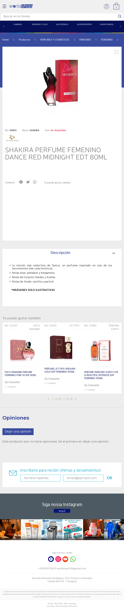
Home (5, 40)
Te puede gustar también (57, 182)
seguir (62, 510)
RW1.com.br (73, 606)
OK (109, 478)
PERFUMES (85, 40)
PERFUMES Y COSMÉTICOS (54, 40)
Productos (24, 40)
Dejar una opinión (18, 431)
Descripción (83, 253)
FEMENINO (107, 40)
